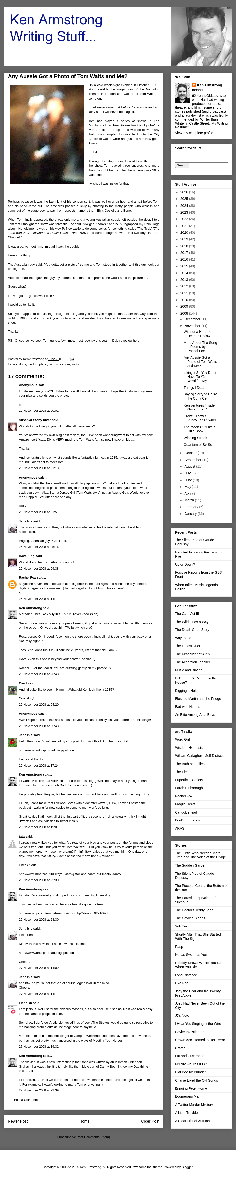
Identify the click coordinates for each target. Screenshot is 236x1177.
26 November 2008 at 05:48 (39, 726)
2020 (184, 232)
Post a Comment (26, 1100)
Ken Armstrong (30, 608)
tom (67, 364)
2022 (184, 219)
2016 (184, 259)
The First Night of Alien (192, 654)
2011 (184, 293)
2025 (184, 199)
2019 (184, 239)
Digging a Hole (186, 691)
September (193, 460)
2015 (184, 266)
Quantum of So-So (198, 444)
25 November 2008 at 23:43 (39, 674)
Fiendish (25, 1003)
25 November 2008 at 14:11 (39, 599)
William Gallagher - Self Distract (199, 756)
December (192, 319)
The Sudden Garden (190, 865)
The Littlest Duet (187, 646)
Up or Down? (185, 564)
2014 (184, 273)
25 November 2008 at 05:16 (39, 547)
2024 (184, 206)
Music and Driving (188, 670)
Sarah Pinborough (189, 788)
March (189, 500)
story (59, 364)
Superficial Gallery (189, 780)
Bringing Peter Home (191, 1088)
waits (75, 364)
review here (131, 340)
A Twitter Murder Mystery (194, 1104)
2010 (184, 300)
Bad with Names (187, 707)
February (191, 507)
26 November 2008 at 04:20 (39, 704)
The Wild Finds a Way (191, 622)
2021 (184, 226)
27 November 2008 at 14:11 (39, 994)
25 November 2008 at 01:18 (39, 468)
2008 (184, 313)
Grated (180, 1048)
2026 (184, 192)
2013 (184, 280)
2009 (184, 306)
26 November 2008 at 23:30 (39, 919)
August (190, 466)
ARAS (179, 828)
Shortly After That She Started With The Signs (198, 936)
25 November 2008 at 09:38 (39, 568)
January (191, 514)
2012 (184, 286)
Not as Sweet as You (191, 955)
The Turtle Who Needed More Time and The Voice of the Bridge (200, 855)
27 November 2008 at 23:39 (39, 1090)
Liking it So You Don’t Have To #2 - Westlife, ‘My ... (200, 377)
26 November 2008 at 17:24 (39, 765)
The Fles (181, 772)
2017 (184, 253)
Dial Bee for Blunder (190, 1072)
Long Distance (186, 975)
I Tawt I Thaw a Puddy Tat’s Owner (200, 418)
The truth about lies (190, 764)
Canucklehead (186, 812)
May (188, 487)
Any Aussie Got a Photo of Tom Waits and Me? (200, 362)
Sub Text (181, 926)
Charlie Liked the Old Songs (196, 1080)
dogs (22, 364)
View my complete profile (194, 133)
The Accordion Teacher (192, 662)
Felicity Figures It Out (191, 1064)
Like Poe (181, 983)
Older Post (150, 1121)
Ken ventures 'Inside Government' (199, 407)
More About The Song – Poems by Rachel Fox (200, 347)
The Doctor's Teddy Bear (194, 910)
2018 (184, 246)
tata (22, 836)
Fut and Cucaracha (189, 1056)
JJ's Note (182, 1015)
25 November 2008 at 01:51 (39, 512)
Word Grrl (182, 739)
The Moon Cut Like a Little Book (200, 429)
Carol (23, 683)
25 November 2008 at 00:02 (39, 410)
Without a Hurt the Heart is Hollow (197, 334)
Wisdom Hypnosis (189, 747)
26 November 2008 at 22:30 (39, 880)
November (192, 326)
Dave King (27, 556)
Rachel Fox (27, 577)
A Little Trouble (186, 1113)
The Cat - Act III (187, 614)
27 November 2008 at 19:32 (39, 1046)
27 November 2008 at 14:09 (39, 968)
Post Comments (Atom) (93, 1137)
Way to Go (183, 638)
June (188, 480)
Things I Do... (194, 388)
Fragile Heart (185, 804)
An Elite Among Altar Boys (195, 715)
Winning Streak (195, 438)
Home (84, 1121)
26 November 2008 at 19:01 (39, 827)
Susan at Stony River (35, 420)
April (188, 493)
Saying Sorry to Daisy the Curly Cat (200, 396)
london (32, 364)
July (188, 473)
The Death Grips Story (192, 630)
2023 (184, 212)
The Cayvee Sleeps (190, 918)
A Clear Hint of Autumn (192, 1121)
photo (43, 364)
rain (51, 364)
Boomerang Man (188, 1096)
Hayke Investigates (189, 1032)
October (191, 453)
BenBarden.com (187, 820)
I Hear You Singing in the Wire (198, 1024)
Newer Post (18, 1121)
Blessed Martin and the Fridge (198, 699)
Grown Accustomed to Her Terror (200, 1040)
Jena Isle (25, 521)
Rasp (179, 947)
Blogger (187, 1167)
